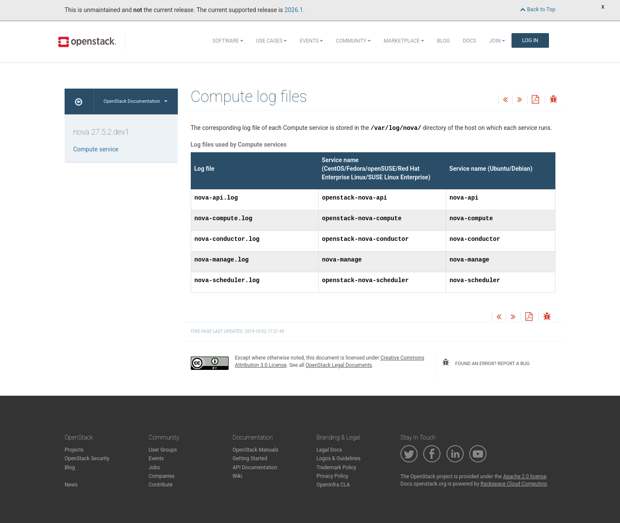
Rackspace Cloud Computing (513, 484)
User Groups (163, 450)
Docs (469, 41)
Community (353, 41)
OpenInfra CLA (333, 485)
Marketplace (404, 41)
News (71, 485)
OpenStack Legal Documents (339, 365)
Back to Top (537, 9)
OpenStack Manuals (255, 450)
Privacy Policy (332, 476)
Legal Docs (329, 450)
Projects (74, 450)
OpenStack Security (87, 458)
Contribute (161, 485)
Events (311, 41)
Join (497, 41)
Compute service (95, 149)
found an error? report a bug (485, 362)
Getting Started (249, 458)
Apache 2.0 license (524, 477)
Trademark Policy (336, 468)
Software (227, 41)
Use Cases (271, 41)
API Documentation (254, 468)
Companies (162, 476)
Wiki (237, 476)
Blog (443, 41)
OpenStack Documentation (135, 101)
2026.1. (295, 9)
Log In (530, 40)
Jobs (154, 468)
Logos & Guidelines (338, 458)
